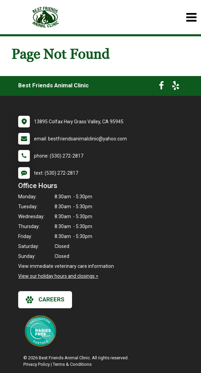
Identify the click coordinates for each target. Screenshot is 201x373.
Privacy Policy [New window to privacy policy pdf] (36, 364)
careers (45, 299)
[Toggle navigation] (191, 17)
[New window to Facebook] (161, 87)
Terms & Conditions (72, 364)
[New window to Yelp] (175, 87)
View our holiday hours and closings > (58, 276)
